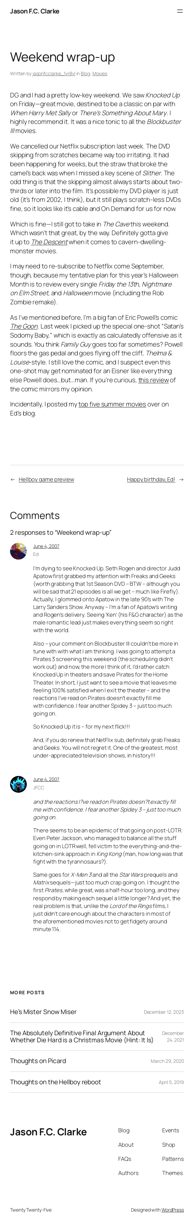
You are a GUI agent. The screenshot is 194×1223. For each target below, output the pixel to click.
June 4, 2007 (46, 546)
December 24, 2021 (173, 1036)
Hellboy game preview (46, 479)
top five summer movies (112, 404)
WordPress (172, 1210)
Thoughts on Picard (38, 1060)
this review (153, 380)
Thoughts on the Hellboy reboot (55, 1082)
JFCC (38, 787)
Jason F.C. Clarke (34, 11)
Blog (85, 73)
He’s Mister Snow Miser (43, 1011)
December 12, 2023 (164, 1012)
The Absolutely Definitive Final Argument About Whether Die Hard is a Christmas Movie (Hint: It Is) (82, 1037)
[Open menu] (180, 11)
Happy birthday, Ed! (151, 479)
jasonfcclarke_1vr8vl (54, 73)
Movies (99, 73)
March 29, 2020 (167, 1061)
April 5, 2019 (171, 1082)
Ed (36, 554)
